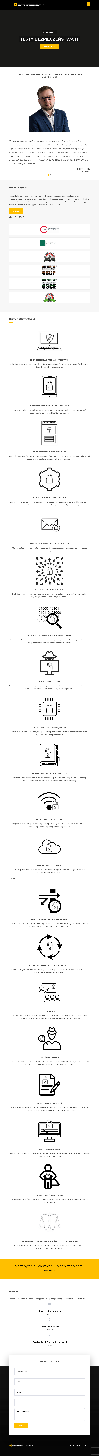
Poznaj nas (49, 46)
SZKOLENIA (49, 1011)
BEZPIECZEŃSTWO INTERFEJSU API (49, 498)
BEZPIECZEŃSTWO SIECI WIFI (49, 819)
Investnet (82, 1445)
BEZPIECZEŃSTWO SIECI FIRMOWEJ (49, 452)
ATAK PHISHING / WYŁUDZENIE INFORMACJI (49, 544)
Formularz (49, 1271)
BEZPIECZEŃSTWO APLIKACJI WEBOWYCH (49, 360)
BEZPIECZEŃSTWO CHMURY (49, 865)
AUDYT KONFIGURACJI (49, 1149)
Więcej (16, 211)
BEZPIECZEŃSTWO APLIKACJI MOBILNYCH (49, 406)
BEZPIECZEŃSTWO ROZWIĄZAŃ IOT (49, 728)
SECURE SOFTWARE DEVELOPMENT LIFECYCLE (49, 965)
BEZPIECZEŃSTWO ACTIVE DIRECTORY (49, 773)
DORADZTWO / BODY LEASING (49, 1195)
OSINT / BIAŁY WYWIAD (49, 1057)
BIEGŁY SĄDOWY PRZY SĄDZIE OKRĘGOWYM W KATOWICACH (49, 1241)
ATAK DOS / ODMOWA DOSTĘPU (49, 590)
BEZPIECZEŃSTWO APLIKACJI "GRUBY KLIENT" (49, 636)
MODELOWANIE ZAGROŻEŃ (49, 1103)
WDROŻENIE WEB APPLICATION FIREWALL (49, 919)
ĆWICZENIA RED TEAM (49, 682)
